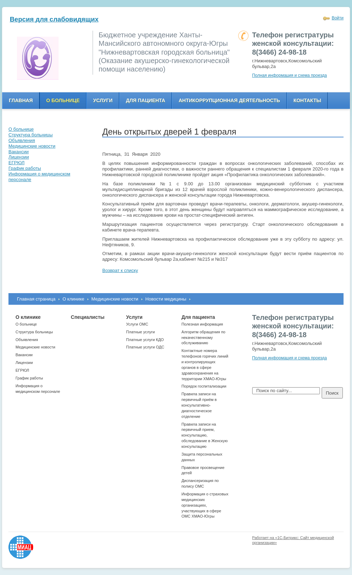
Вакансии (24, 355)
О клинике (73, 299)
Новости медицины (165, 299)
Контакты (307, 100)
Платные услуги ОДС (145, 347)
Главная (21, 100)
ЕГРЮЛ (22, 370)
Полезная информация (202, 324)
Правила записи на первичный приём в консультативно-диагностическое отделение (199, 405)
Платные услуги (140, 332)
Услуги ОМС (137, 324)
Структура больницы (34, 332)
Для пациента (145, 100)
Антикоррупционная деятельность (229, 100)
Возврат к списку (120, 270)
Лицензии (24, 362)
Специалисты (87, 317)
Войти (338, 18)
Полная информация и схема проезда (289, 75)
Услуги (103, 100)
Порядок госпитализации (203, 386)
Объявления (27, 340)
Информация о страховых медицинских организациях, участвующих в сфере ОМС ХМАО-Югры (204, 505)
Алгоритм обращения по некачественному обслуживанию (203, 337)
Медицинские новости (114, 299)
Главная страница (36, 299)
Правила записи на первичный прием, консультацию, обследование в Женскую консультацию (204, 435)
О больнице (63, 100)
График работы (29, 378)
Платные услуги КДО (145, 340)
